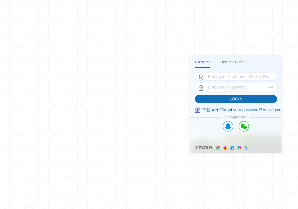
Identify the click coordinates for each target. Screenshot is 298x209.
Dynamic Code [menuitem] (231, 62)
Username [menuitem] (202, 62)
